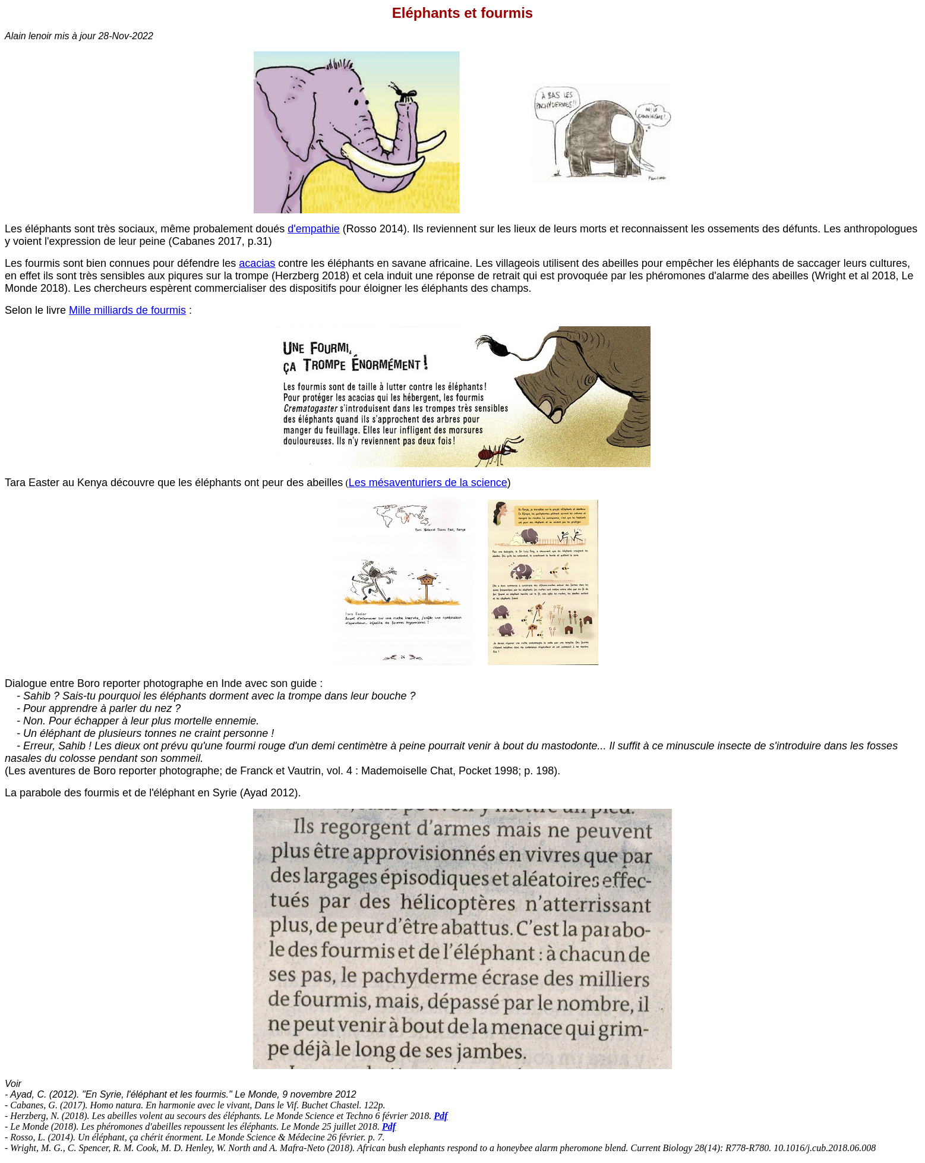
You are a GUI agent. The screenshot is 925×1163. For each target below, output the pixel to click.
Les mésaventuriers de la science (428, 482)
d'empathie (314, 229)
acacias (257, 263)
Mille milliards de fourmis (127, 310)
